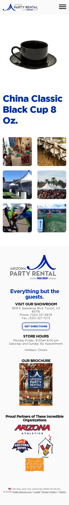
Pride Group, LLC (22, 492)
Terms (62, 492)
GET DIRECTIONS (35, 326)
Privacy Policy (49, 492)
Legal (37, 492)
